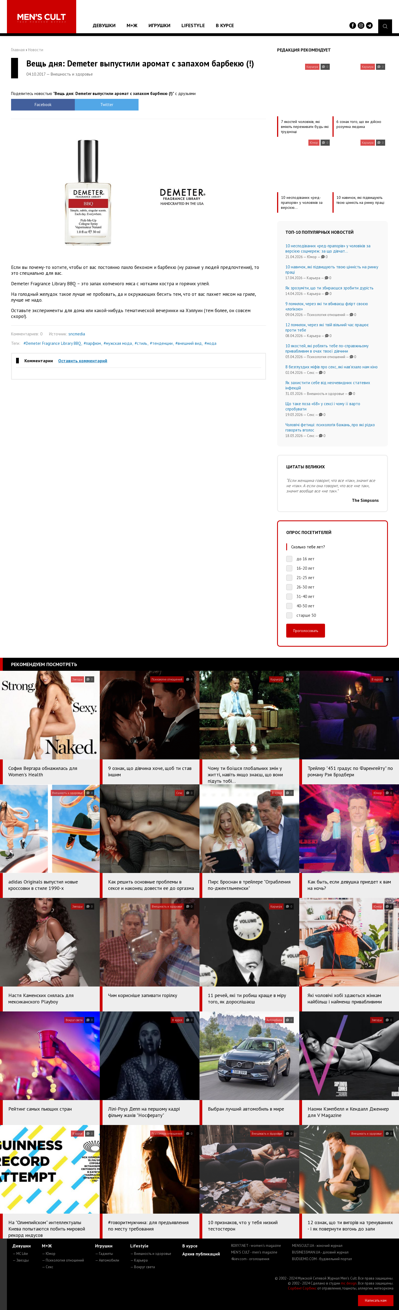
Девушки (104, 25)
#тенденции (161, 343)
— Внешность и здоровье (150, 1253)
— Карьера (139, 1260)
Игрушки (159, 25)
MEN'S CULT (254, 1252)
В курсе (225, 25)
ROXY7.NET (256, 1245)
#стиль (141, 343)
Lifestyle (193, 25)
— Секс (47, 1267)
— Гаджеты (104, 1253)
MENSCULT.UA (317, 1245)
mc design (349, 1283)
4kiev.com (250, 1259)
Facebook (43, 104)
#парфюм (92, 343)
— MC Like (20, 1253)
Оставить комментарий (82, 360)
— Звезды (20, 1260)
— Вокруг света (142, 1267)
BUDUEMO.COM (322, 1259)
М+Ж (132, 25)
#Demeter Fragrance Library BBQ (52, 343)
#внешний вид (188, 343)
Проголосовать (305, 630)
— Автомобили (107, 1260)
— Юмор (48, 1253)
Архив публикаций (201, 1254)
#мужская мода (118, 343)
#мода (210, 343)
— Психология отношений (63, 1260)
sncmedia (76, 334)
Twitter (106, 104)
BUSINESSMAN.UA (320, 1252)
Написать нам (376, 1300)
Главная (18, 49)
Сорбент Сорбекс (302, 1288)
